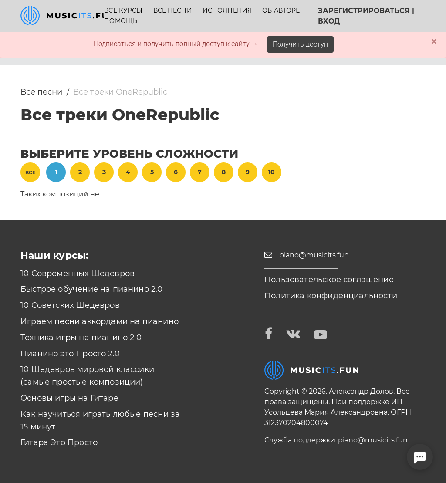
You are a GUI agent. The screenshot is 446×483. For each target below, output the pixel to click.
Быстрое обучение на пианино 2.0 (91, 289)
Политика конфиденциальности (330, 296)
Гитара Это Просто (59, 442)
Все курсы (123, 10)
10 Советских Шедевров (70, 305)
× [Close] (434, 41)
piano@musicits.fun (373, 440)
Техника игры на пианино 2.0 (81, 337)
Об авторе (281, 10)
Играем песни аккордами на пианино (99, 321)
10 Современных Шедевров (77, 273)
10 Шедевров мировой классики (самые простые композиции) (87, 376)
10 (271, 172)
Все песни (172, 10)
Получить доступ (300, 44)
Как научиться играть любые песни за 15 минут (100, 420)
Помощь (120, 21)
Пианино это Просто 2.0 (70, 353)
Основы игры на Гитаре (69, 398)
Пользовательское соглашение (329, 279)
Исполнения (227, 10)
